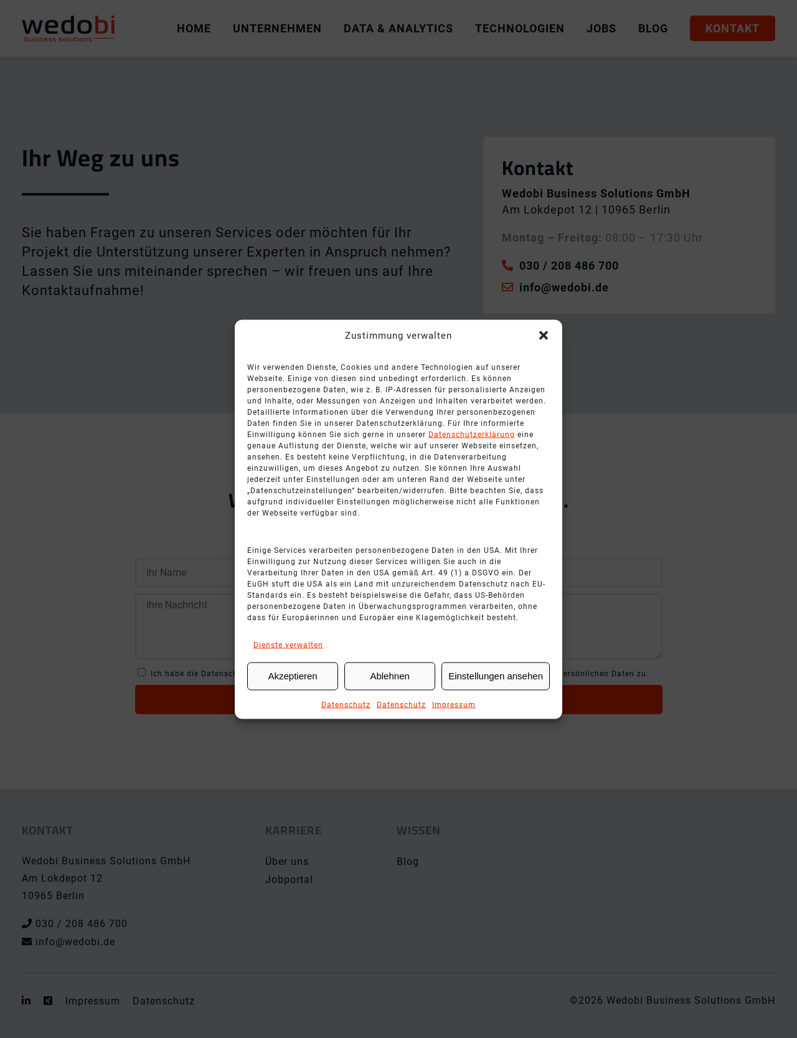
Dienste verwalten (288, 644)
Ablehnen (389, 676)
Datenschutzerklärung (471, 434)
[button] (543, 335)
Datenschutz (345, 704)
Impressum (454, 704)
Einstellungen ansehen (495, 676)
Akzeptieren (292, 676)
